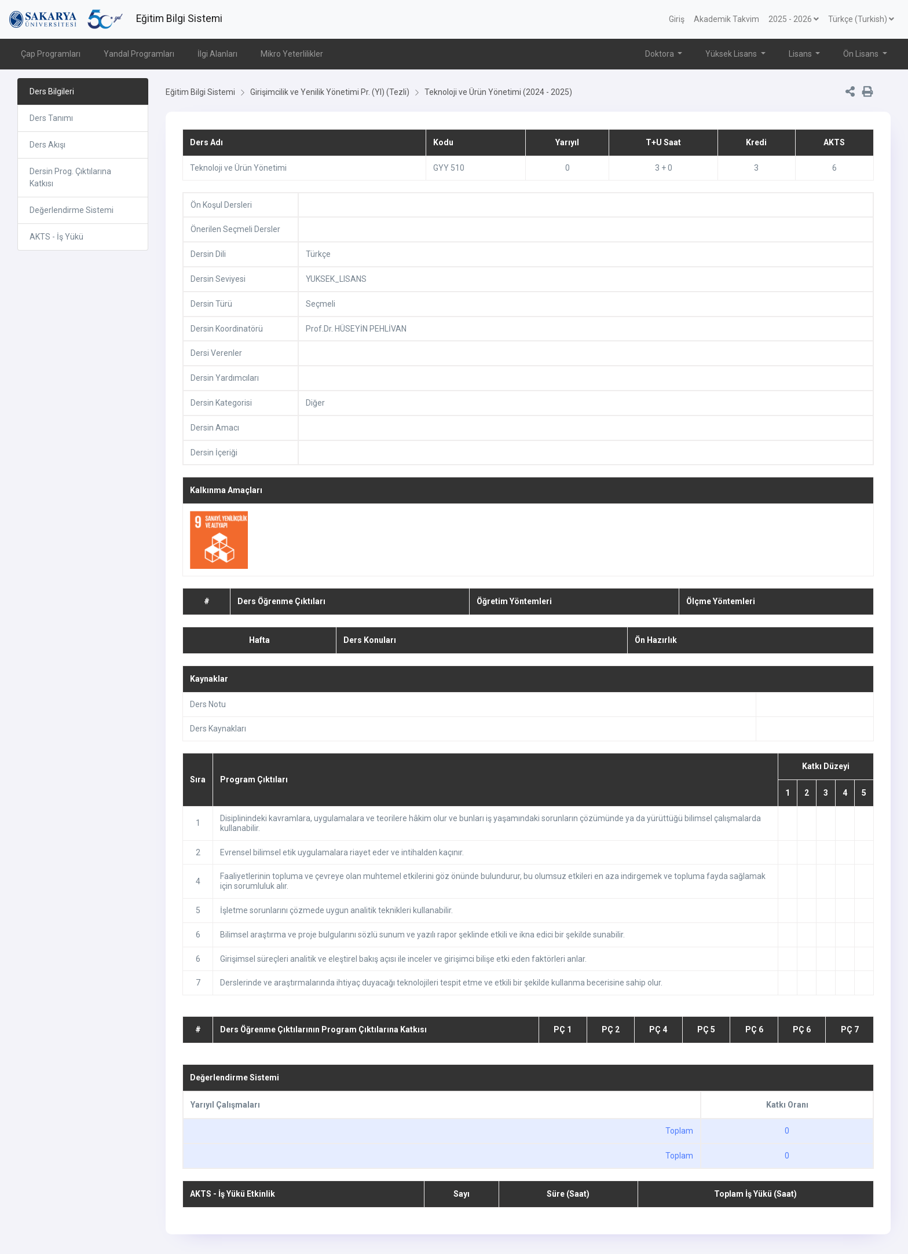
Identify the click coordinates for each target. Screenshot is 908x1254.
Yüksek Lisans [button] (732, 53)
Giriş (676, 19)
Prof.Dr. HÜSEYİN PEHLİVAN (356, 328)
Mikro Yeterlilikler (292, 53)
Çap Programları (50, 53)
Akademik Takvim (726, 19)
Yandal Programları (139, 53)
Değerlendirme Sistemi (72, 210)
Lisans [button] (801, 53)
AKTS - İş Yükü (56, 236)
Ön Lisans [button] (861, 53)
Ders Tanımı (51, 118)
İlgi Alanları (217, 53)
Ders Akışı (47, 144)
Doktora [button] (660, 53)
